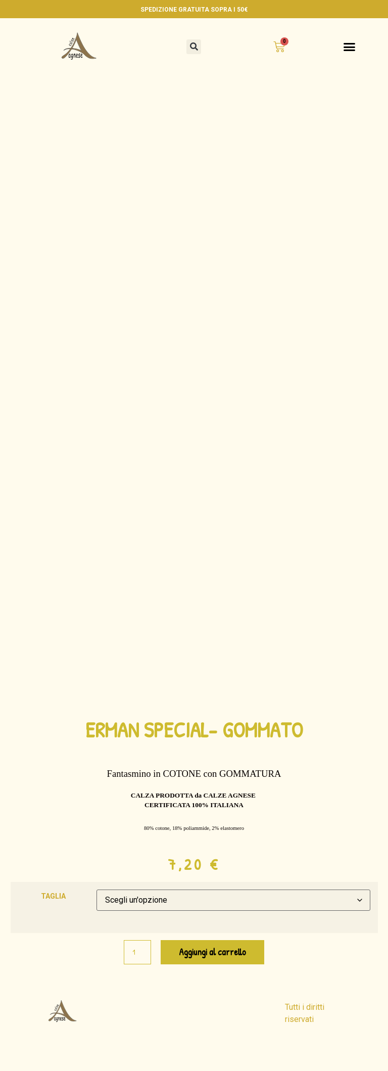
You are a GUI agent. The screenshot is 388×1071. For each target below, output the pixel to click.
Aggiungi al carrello (212, 980)
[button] (193, 46)
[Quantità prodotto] (137, 981)
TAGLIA (53, 925)
